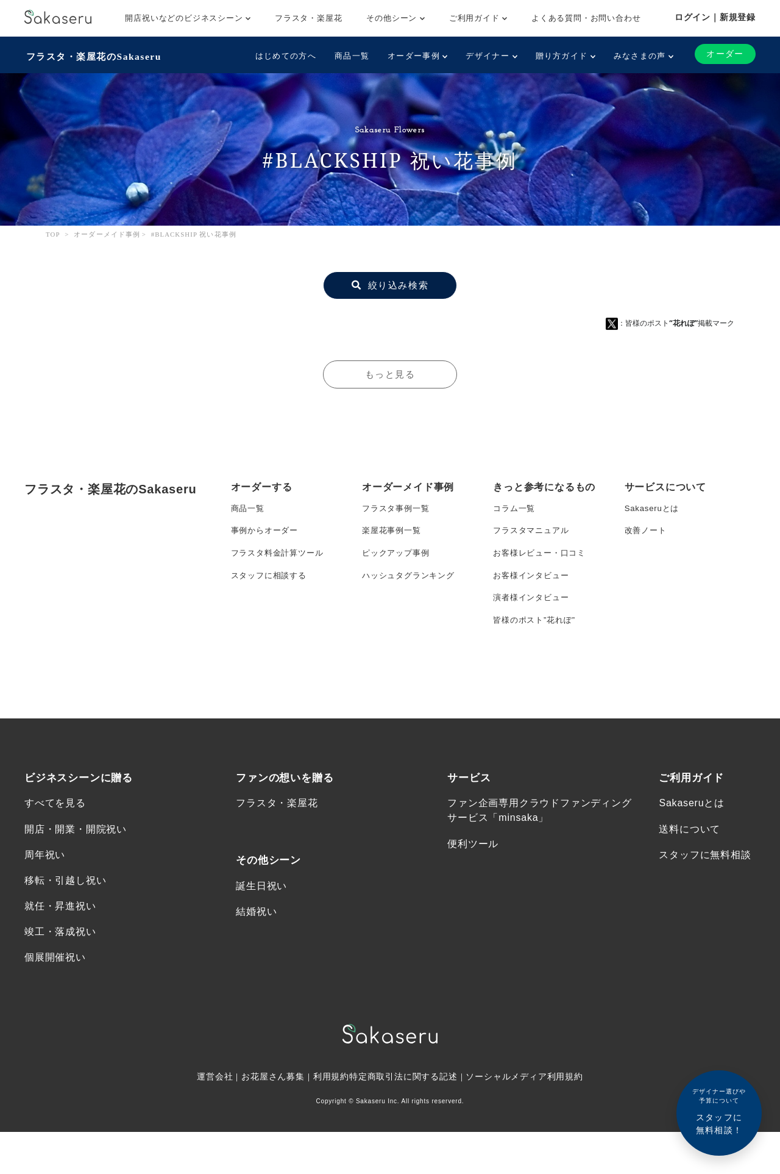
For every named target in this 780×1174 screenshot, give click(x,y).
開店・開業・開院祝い (75, 867)
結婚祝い (256, 950)
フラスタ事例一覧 (398, 508)
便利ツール (472, 881)
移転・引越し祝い (65, 919)
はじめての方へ (284, 55)
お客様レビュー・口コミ (542, 557)
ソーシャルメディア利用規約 (525, 1118)
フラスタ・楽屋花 (308, 18)
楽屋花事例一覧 (393, 532)
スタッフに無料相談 (705, 893)
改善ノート (647, 532)
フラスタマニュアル (533, 532)
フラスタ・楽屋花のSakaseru (95, 55)
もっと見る (390, 372)
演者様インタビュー (533, 605)
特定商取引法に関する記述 (403, 1118)
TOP (53, 233)
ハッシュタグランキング (411, 581)
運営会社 (214, 1118)
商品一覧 (350, 55)
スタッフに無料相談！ (719, 1111)
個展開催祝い (55, 998)
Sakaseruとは (653, 508)
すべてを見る (55, 841)
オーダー (724, 54)
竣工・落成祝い (60, 972)
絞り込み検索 (390, 283)
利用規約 (331, 1118)
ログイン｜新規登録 (715, 17)
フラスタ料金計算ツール (280, 557)
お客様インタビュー (533, 581)
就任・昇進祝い (60, 946)
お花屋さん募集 (273, 1118)
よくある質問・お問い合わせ (585, 18)
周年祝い (44, 893)
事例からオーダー (267, 532)
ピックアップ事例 (398, 557)
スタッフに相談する (271, 581)
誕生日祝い (261, 924)
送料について (689, 867)
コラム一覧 (515, 508)
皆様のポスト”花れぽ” (537, 630)
